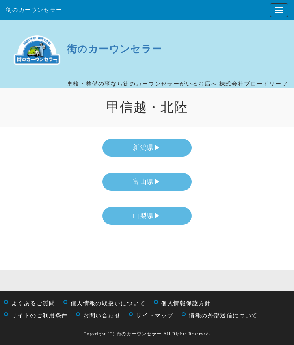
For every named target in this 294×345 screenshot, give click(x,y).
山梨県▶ (147, 215)
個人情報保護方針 (186, 303)
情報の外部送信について (223, 316)
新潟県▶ (147, 147)
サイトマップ (154, 316)
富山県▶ (147, 181)
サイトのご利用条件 (39, 316)
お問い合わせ (102, 316)
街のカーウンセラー (34, 10)
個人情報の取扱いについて (108, 303)
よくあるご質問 (33, 303)
